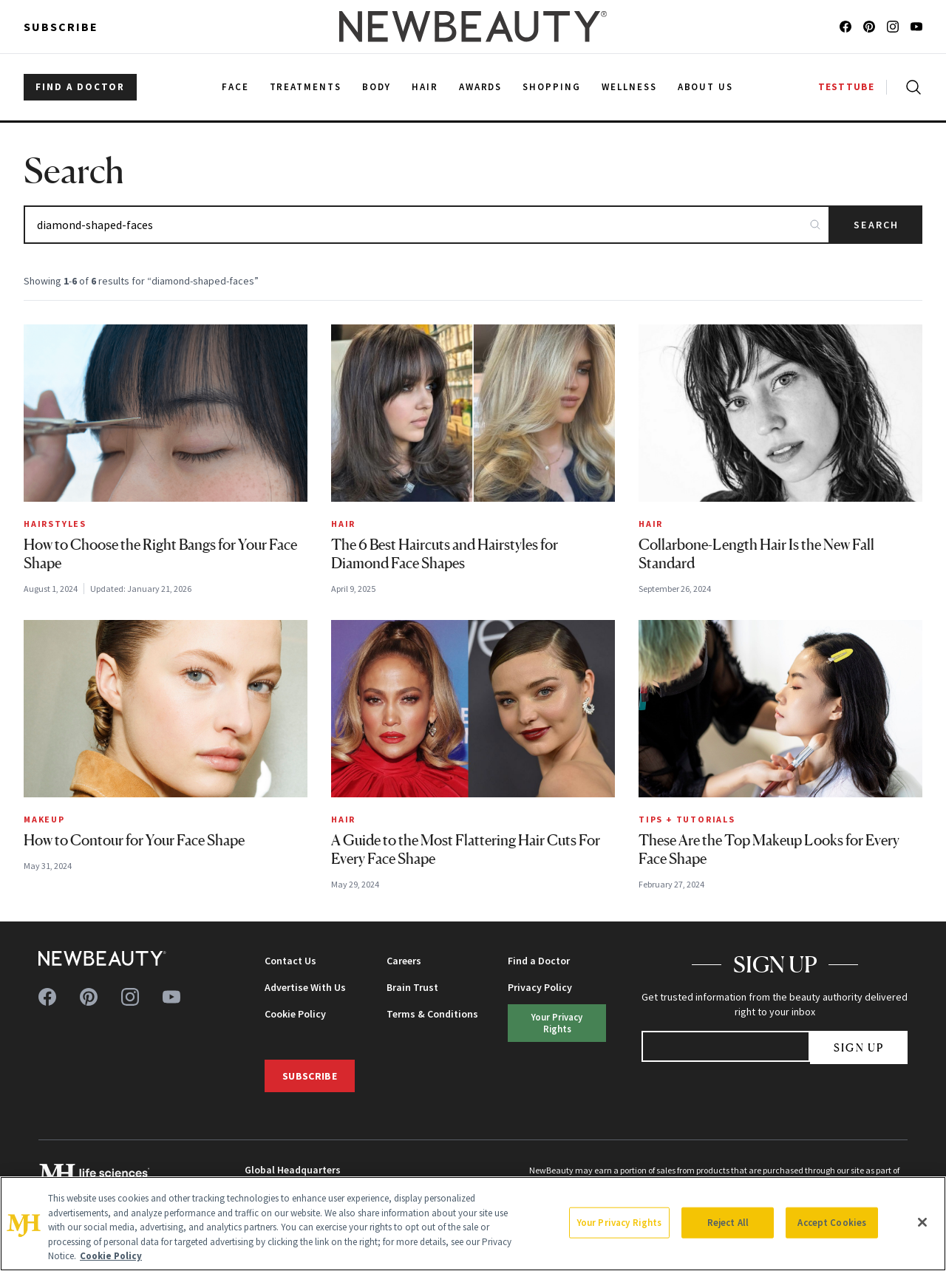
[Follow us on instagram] (893, 27)
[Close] (922, 1222)
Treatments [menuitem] (306, 87)
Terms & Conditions (432, 1013)
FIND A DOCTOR (80, 87)
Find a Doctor (539, 960)
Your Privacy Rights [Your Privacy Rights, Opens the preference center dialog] (619, 1222)
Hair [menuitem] (425, 87)
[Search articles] (427, 224)
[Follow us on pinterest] (869, 27)
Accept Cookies (831, 1222)
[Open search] (910, 87)
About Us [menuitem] (706, 87)
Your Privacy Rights (556, 1022)
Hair (343, 523)
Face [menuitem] (235, 87)
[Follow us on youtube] (916, 27)
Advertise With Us (305, 987)
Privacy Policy (540, 987)
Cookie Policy (295, 1013)
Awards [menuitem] (481, 87)
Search (876, 224)
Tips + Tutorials (687, 819)
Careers (404, 960)
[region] (473, 1223)
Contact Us (290, 960)
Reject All (728, 1222)
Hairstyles (55, 523)
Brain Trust (412, 987)
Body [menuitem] (376, 87)
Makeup (44, 819)
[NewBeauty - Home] (473, 26)
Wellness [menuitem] (629, 87)
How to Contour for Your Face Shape (134, 840)
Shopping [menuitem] (552, 87)
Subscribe (61, 26)
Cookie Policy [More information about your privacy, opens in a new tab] (111, 1256)
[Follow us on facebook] (845, 27)
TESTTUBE (846, 87)
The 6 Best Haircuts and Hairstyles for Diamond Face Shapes (444, 554)
